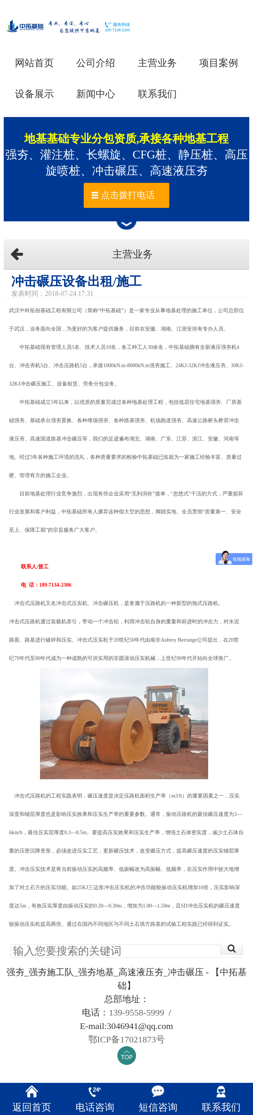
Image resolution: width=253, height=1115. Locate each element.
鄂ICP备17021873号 (126, 1039)
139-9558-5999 (136, 1012)
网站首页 (34, 62)
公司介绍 (95, 62)
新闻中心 (95, 93)
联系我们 (157, 93)
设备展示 (34, 93)
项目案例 (218, 62)
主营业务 (157, 62)
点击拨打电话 (128, 195)
